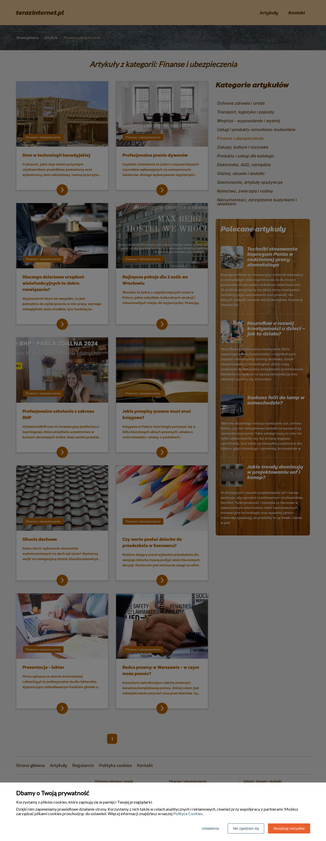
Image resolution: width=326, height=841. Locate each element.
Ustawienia (210, 828)
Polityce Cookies (188, 813)
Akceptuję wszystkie (289, 828)
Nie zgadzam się (246, 828)
